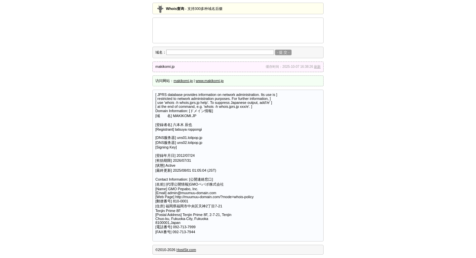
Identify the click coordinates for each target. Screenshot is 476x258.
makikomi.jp (183, 81)
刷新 (317, 66)
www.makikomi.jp (209, 81)
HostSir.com (186, 250)
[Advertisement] (238, 30)
